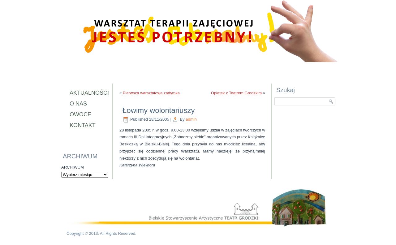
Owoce (80, 114)
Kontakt (83, 125)
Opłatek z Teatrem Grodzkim (236, 93)
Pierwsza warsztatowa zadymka (151, 93)
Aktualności (88, 93)
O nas (78, 104)
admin (191, 119)
